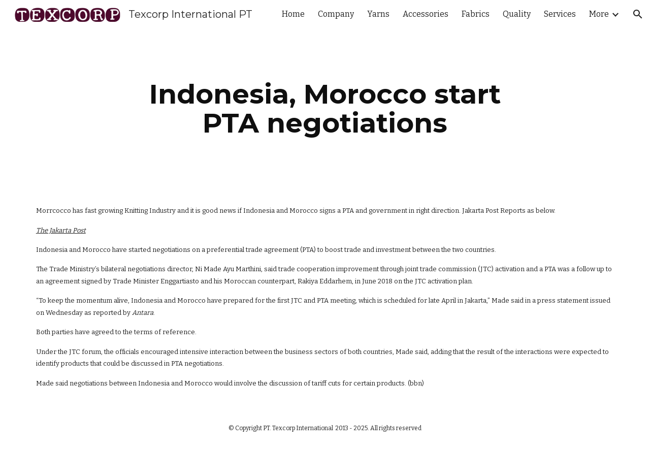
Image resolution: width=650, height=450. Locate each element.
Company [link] (336, 14)
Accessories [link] (425, 14)
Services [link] (560, 14)
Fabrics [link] (476, 14)
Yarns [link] (378, 14)
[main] (325, 108)
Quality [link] (517, 14)
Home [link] (293, 14)
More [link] (599, 14)
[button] (638, 14)
